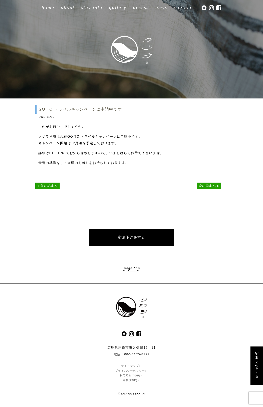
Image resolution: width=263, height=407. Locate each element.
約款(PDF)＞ (131, 380)
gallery (117, 7)
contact (183, 7)
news (161, 7)
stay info (92, 7)
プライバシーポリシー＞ (131, 371)
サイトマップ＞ (131, 366)
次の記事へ (207, 185)
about (68, 7)
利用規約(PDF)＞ (131, 375)
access (141, 7)
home (48, 7)
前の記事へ (50, 185)
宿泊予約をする (131, 238)
